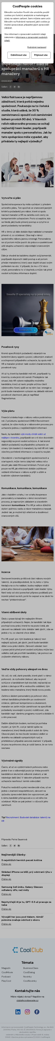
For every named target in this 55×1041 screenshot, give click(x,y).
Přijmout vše (41, 55)
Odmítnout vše (19, 55)
